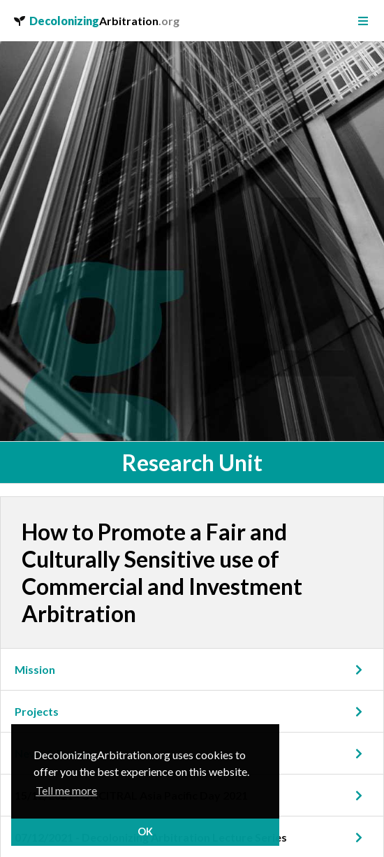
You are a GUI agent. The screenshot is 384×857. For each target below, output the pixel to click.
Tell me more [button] (66, 790)
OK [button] (145, 831)
